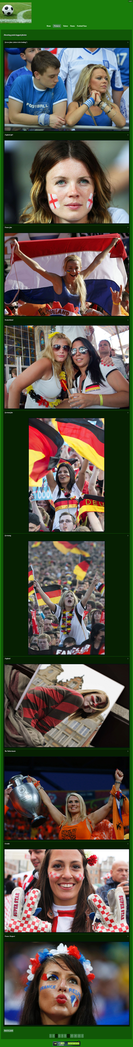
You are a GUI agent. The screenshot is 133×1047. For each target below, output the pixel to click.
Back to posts (8, 1031)
